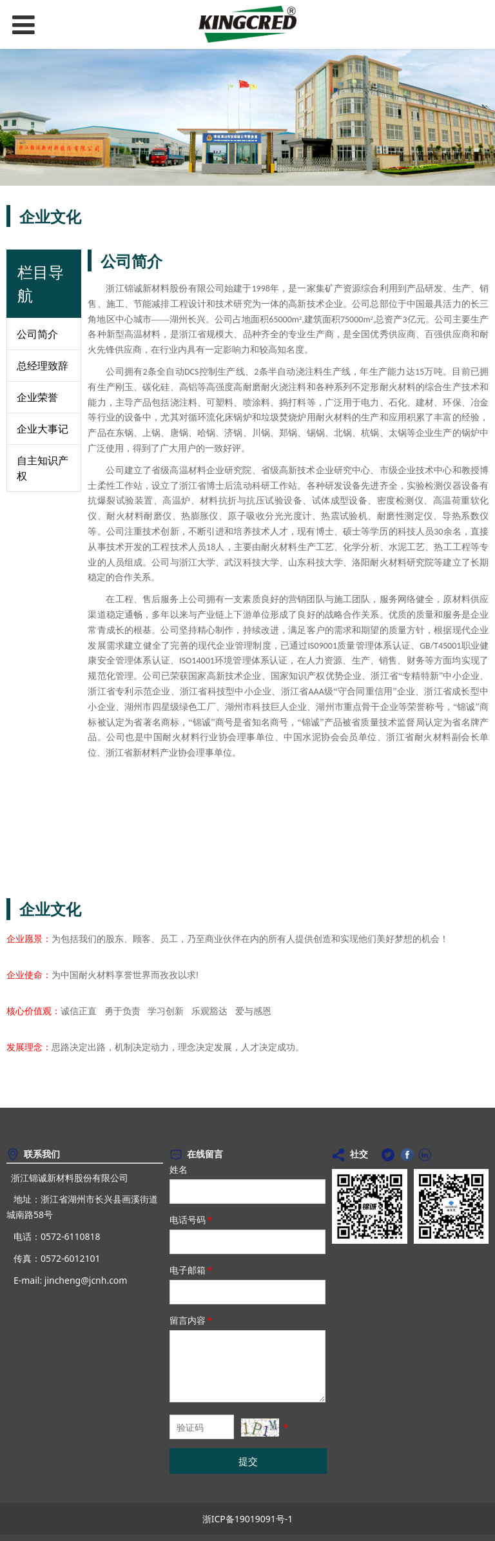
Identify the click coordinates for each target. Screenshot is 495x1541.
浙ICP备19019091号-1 (247, 1519)
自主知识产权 (42, 468)
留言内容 (192, 1320)
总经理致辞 (42, 365)
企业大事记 (42, 429)
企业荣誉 (37, 397)
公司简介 (37, 334)
